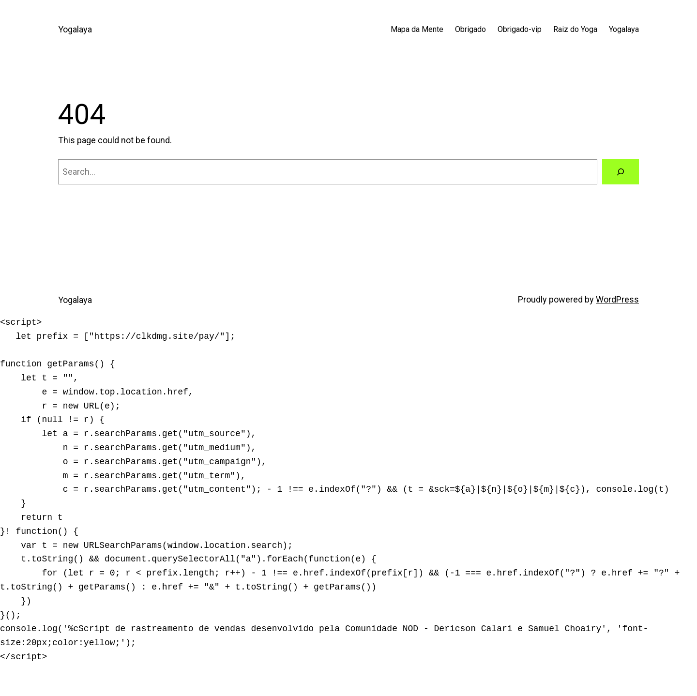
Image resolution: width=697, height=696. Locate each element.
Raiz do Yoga (575, 29)
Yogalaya (75, 29)
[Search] (620, 171)
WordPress (617, 299)
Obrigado (470, 29)
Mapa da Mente (417, 29)
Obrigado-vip (520, 29)
